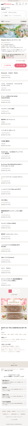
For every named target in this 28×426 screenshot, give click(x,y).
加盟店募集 (23, 414)
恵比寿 (12, 334)
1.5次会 (16, 346)
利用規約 (9, 411)
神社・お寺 (23, 339)
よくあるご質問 (14, 419)
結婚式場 (22, 369)
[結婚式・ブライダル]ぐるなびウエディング (9, 369)
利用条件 (14, 411)
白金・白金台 (3, 334)
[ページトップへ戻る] (14, 364)
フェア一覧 (21, 65)
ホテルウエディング (5, 341)
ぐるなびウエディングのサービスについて (13, 416)
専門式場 (17, 339)
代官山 (20, 334)
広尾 (8, 334)
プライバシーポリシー (21, 411)
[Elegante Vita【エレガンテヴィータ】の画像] (14, 31)
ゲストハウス (13, 341)
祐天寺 (24, 334)
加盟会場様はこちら (15, 414)
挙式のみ (11, 349)
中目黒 (16, 334)
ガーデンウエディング (5, 348)
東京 (2, 370)
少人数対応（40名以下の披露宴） (7, 346)
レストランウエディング (6, 339)
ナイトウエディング (16, 348)
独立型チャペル (4, 349)
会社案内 (4, 411)
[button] (14, 382)
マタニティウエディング (19, 349)
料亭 (13, 339)
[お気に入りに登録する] (25, 37)
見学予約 (7, 65)
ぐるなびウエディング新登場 (14, 351)
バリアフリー (4, 351)
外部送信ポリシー (6, 414)
